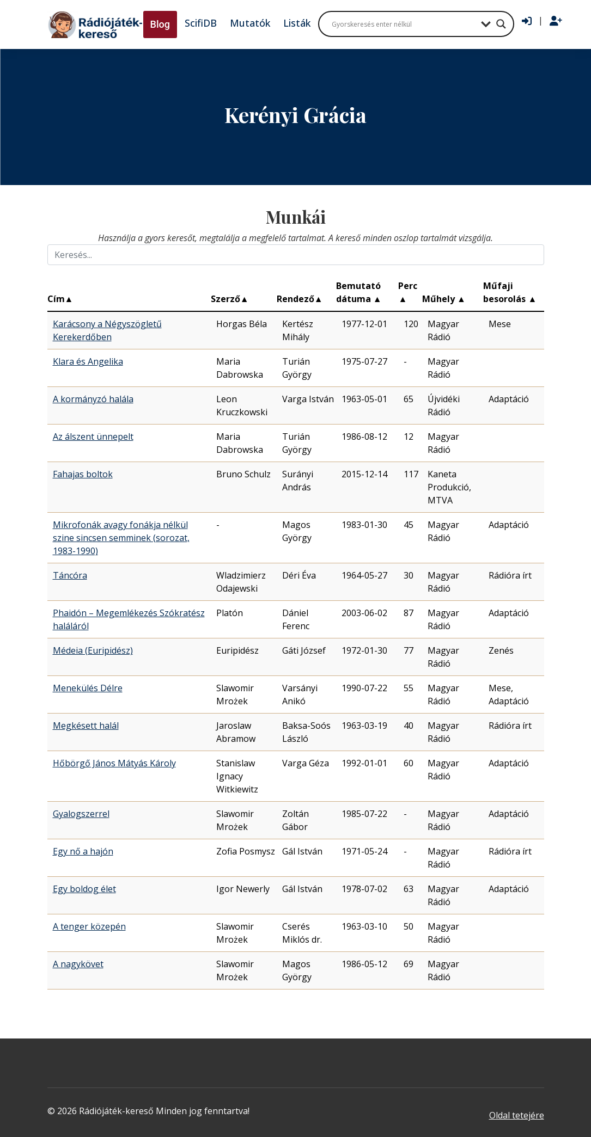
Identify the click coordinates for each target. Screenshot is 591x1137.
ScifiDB (201, 22)
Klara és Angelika (88, 361)
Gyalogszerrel (81, 814)
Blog (160, 24)
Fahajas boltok (83, 474)
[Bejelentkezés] (526, 21)
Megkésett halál (86, 726)
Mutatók (250, 22)
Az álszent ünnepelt (93, 436)
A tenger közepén (89, 926)
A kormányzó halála (93, 399)
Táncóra (70, 575)
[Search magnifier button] (501, 24)
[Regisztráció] (556, 21)
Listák (296, 22)
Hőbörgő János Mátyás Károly (114, 763)
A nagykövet (78, 964)
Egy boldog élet (84, 889)
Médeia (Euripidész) (93, 650)
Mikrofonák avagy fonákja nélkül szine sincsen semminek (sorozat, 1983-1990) (121, 538)
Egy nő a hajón (83, 851)
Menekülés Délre (88, 688)
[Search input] (404, 24)
